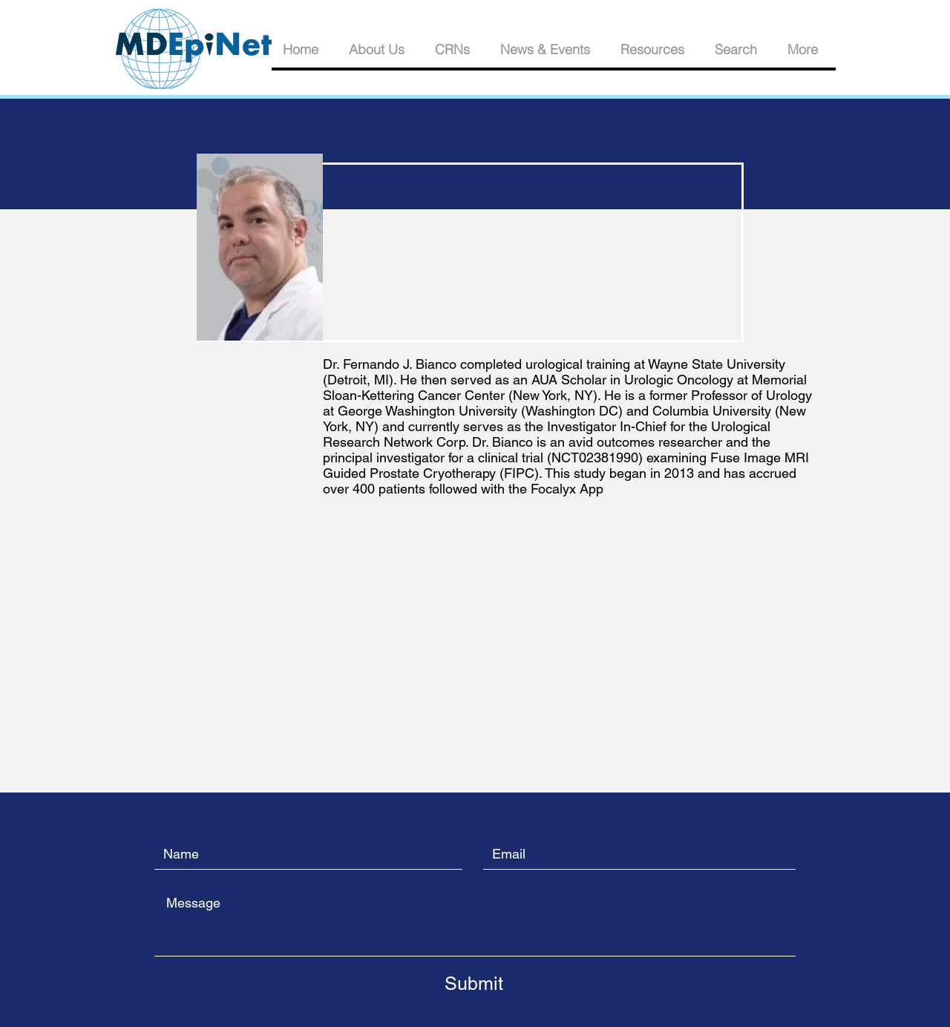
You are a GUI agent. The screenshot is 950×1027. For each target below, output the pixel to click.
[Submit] (473, 983)
